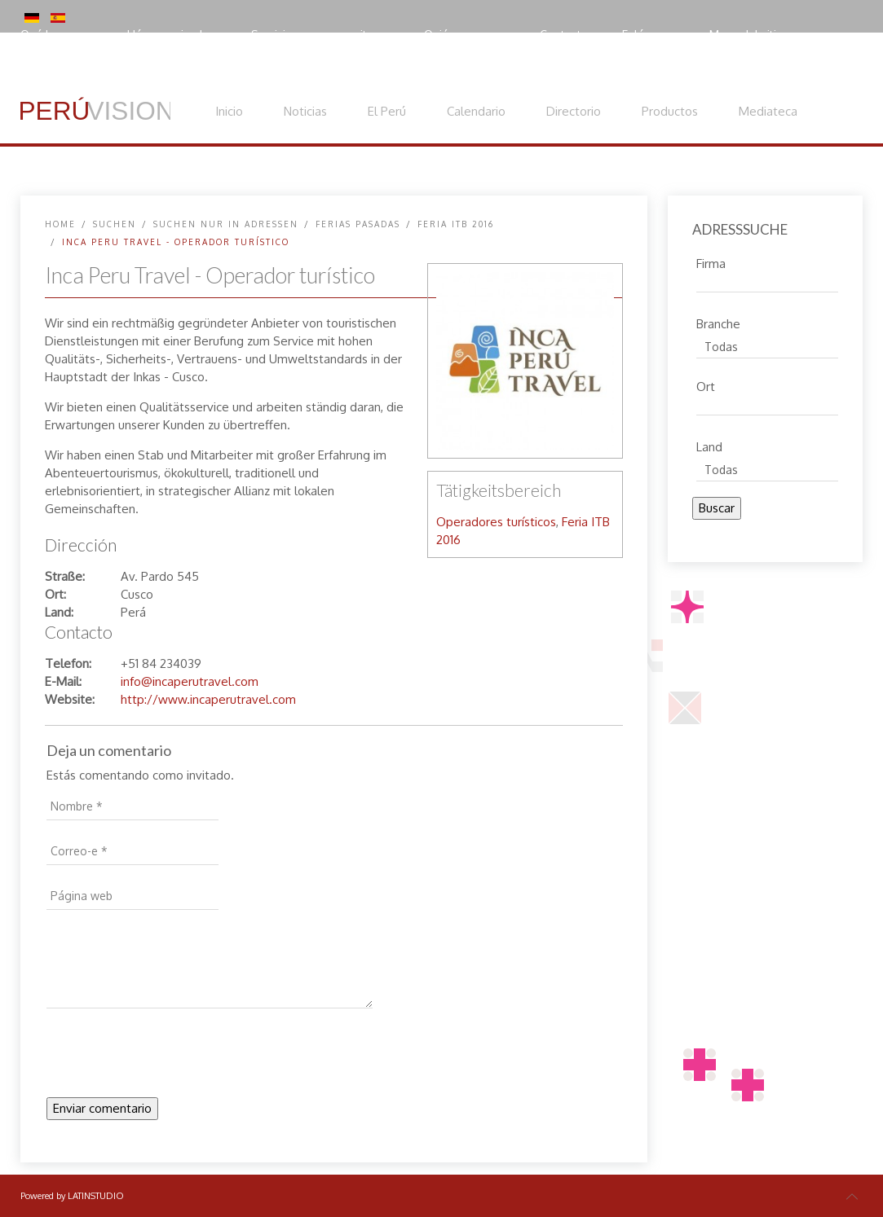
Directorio (573, 111)
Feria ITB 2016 (455, 224)
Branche (718, 321)
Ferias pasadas (358, 224)
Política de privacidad (93, 69)
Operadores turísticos (496, 521)
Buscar (717, 508)
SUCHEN (114, 224)
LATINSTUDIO (96, 1196)
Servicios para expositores (321, 35)
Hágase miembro (172, 35)
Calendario (476, 111)
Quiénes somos (465, 35)
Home (60, 224)
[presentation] (170, 1057)
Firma (711, 261)
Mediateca (768, 111)
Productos (670, 111)
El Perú (387, 111)
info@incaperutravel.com (189, 681)
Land (709, 444)
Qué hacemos (57, 35)
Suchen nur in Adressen (225, 224)
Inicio (229, 111)
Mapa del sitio (746, 35)
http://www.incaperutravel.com (208, 699)
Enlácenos (649, 35)
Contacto (564, 35)
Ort (705, 384)
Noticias (305, 111)
